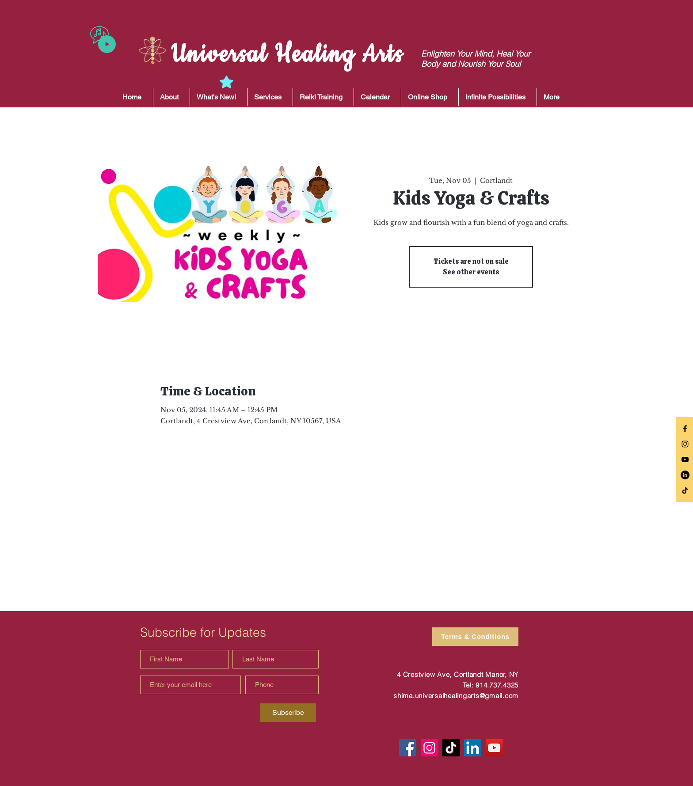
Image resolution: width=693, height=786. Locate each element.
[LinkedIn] (685, 475)
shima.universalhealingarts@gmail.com (455, 695)
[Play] (107, 44)
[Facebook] (407, 747)
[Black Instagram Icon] (685, 444)
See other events (471, 272)
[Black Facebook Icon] (685, 428)
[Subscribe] (288, 712)
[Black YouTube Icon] (685, 459)
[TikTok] (685, 490)
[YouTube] (494, 747)
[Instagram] (429, 747)
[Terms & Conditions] (475, 636)
